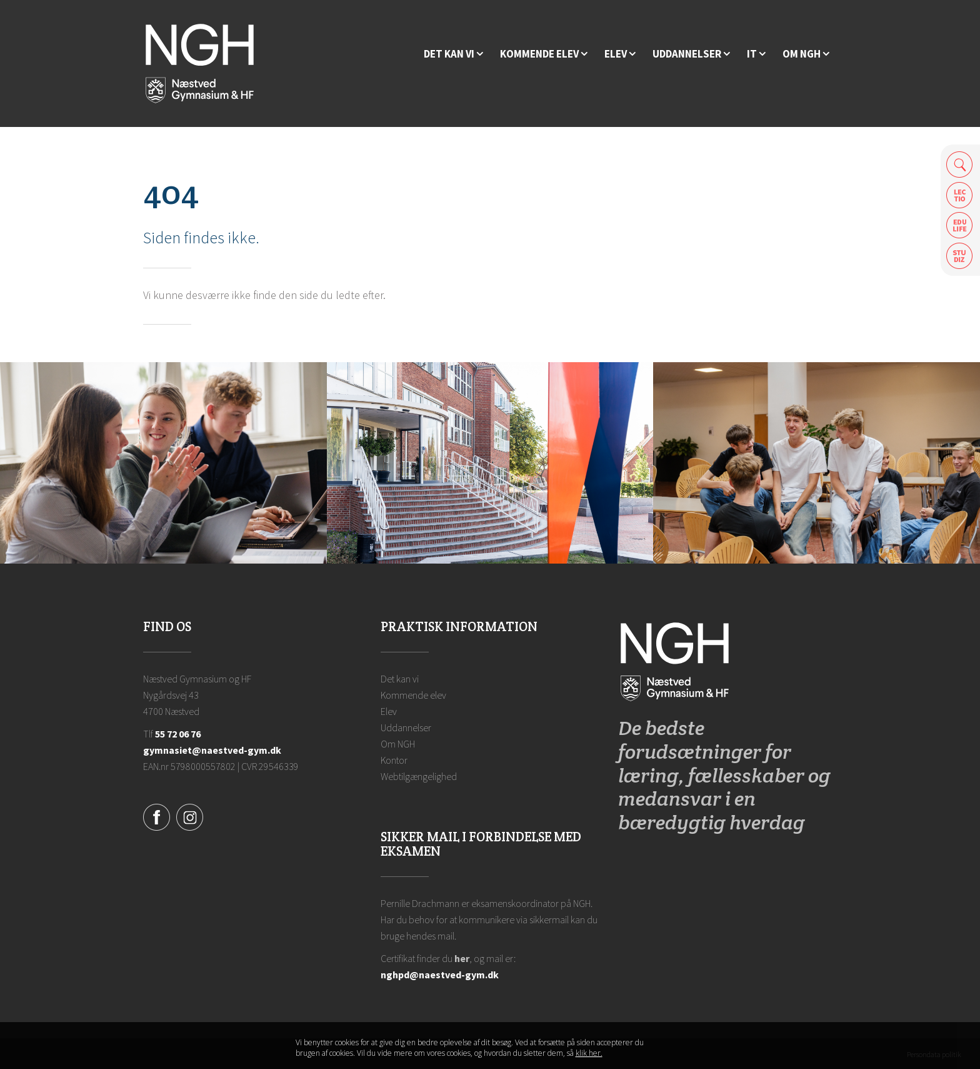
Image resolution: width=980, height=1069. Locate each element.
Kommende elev (413, 695)
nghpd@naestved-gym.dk (440, 974)
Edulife (959, 225)
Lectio (959, 194)
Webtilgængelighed (419, 776)
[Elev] (620, 54)
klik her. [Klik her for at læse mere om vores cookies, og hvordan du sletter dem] (589, 1053)
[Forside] (199, 62)
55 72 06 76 (178, 733)
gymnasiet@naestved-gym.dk (212, 750)
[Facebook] (156, 815)
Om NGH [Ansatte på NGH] (398, 743)
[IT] (756, 54)
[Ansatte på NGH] (806, 54)
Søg (959, 164)
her (461, 958)
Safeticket (959, 256)
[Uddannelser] (691, 54)
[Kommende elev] (543, 54)
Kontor (394, 760)
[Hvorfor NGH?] (453, 54)
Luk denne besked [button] (674, 1048)
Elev (389, 711)
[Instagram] (189, 815)
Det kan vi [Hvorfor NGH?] (400, 678)
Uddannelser (406, 727)
